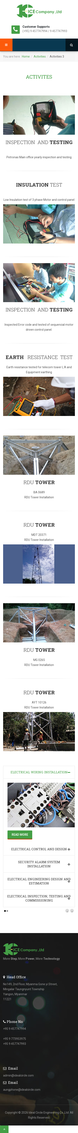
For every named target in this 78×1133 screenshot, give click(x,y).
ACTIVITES (39, 76)
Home (26, 56)
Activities (40, 56)
